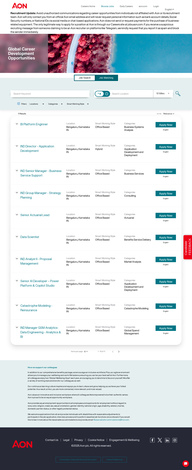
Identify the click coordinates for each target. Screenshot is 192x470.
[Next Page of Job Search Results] (119, 351)
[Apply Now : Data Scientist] (166, 237)
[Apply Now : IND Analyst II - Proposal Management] (166, 259)
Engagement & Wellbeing (124, 440)
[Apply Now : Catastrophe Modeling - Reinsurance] (166, 306)
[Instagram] (176, 441)
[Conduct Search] (178, 93)
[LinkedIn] (168, 441)
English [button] (169, 9)
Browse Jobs (107, 6)
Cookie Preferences (114, 459)
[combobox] (50, 93)
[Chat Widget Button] (185, 463)
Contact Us (51, 440)
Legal (66, 440)
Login (156, 6)
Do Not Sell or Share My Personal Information (78, 459)
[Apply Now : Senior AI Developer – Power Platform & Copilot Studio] (166, 281)
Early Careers (126, 6)
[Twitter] (161, 441)
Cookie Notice (96, 440)
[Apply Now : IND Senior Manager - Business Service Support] (166, 171)
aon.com (143, 6)
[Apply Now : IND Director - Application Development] (166, 146)
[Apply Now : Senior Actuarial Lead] (166, 215)
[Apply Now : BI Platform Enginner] (166, 124)
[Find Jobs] (178, 93)
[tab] (84, 77)
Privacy (78, 440)
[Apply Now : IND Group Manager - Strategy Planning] (166, 193)
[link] (96, 127)
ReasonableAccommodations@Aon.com (111, 419)
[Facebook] (154, 441)
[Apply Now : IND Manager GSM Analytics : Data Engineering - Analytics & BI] (166, 328)
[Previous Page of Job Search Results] (113, 351)
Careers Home (88, 6)
